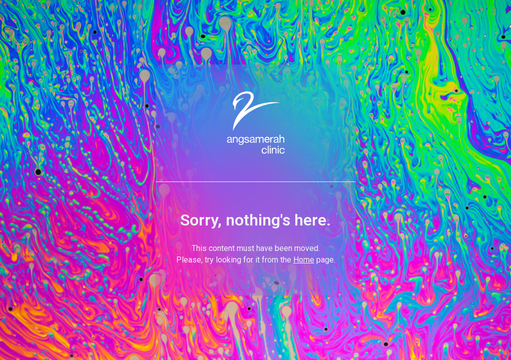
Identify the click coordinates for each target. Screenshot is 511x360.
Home (303, 259)
